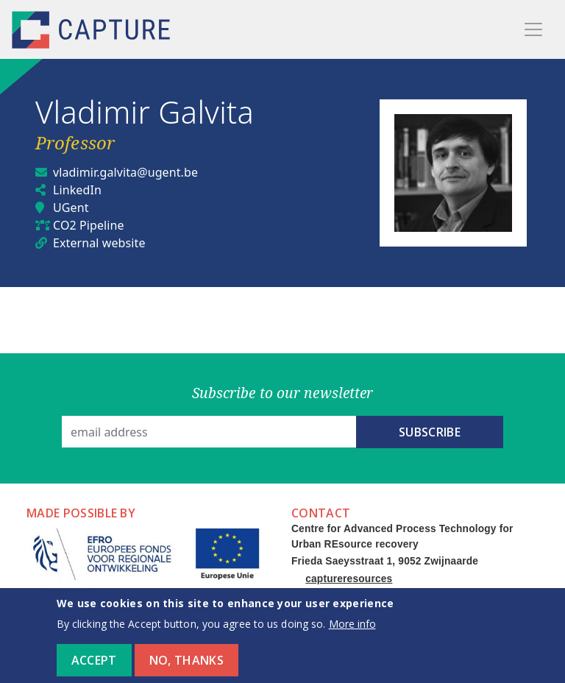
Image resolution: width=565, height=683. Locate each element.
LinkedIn (77, 190)
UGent (71, 207)
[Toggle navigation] (533, 29)
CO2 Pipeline (88, 225)
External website (99, 243)
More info (352, 632)
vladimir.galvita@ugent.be (125, 172)
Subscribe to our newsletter (283, 393)
